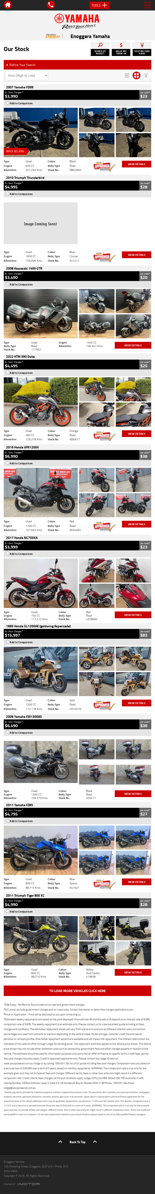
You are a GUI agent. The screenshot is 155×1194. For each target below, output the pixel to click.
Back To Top (77, 1141)
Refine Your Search (21, 64)
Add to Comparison (21, 103)
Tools (99, 5)
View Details (136, 164)
